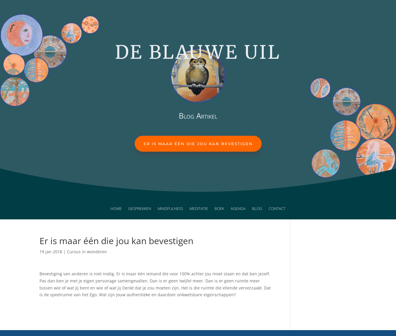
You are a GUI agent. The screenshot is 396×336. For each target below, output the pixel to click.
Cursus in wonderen (87, 251)
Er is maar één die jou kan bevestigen (198, 143)
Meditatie (198, 208)
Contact (277, 208)
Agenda (238, 208)
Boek (219, 208)
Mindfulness (170, 208)
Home (116, 208)
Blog (257, 208)
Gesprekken (139, 208)
